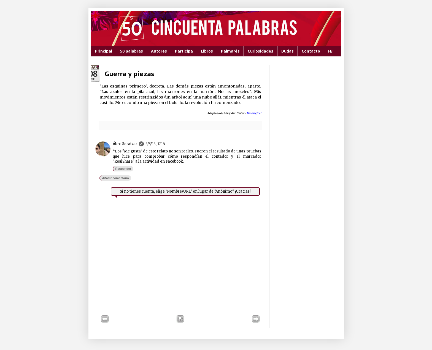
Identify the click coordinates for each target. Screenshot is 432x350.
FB (330, 51)
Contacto (311, 51)
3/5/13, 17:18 (155, 144)
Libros (207, 51)
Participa (184, 51)
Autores (159, 51)
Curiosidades (260, 51)
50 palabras (131, 51)
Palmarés (230, 51)
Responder (123, 168)
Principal (103, 51)
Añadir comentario (115, 178)
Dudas (287, 51)
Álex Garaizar (125, 144)
